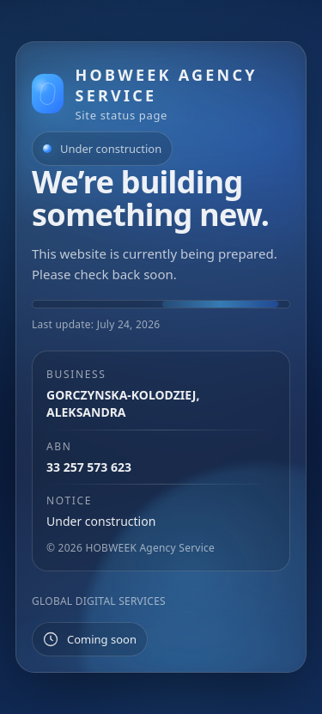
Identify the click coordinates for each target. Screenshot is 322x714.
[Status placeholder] (90, 639)
